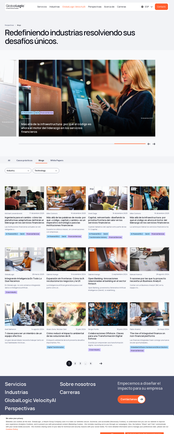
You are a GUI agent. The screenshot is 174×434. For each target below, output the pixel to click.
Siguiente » (101, 363)
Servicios (42, 6)
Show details (11, 431)
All (9, 160)
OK (112, 430)
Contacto (161, 6)
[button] (149, 144)
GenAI (22, 234)
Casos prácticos (24, 160)
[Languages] (147, 6)
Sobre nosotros (78, 384)
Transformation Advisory (98, 237)
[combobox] (18, 170)
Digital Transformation (55, 347)
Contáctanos (129, 399)
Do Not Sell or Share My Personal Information (144, 430)
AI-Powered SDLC (12, 234)
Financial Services (33, 234)
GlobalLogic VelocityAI (73, 6)
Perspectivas (95, 6)
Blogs (19, 25)
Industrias (54, 6)
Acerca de (109, 6)
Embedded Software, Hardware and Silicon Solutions (149, 347)
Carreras (121, 6)
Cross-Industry (11, 292)
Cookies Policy (12, 425)
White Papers (56, 160)
